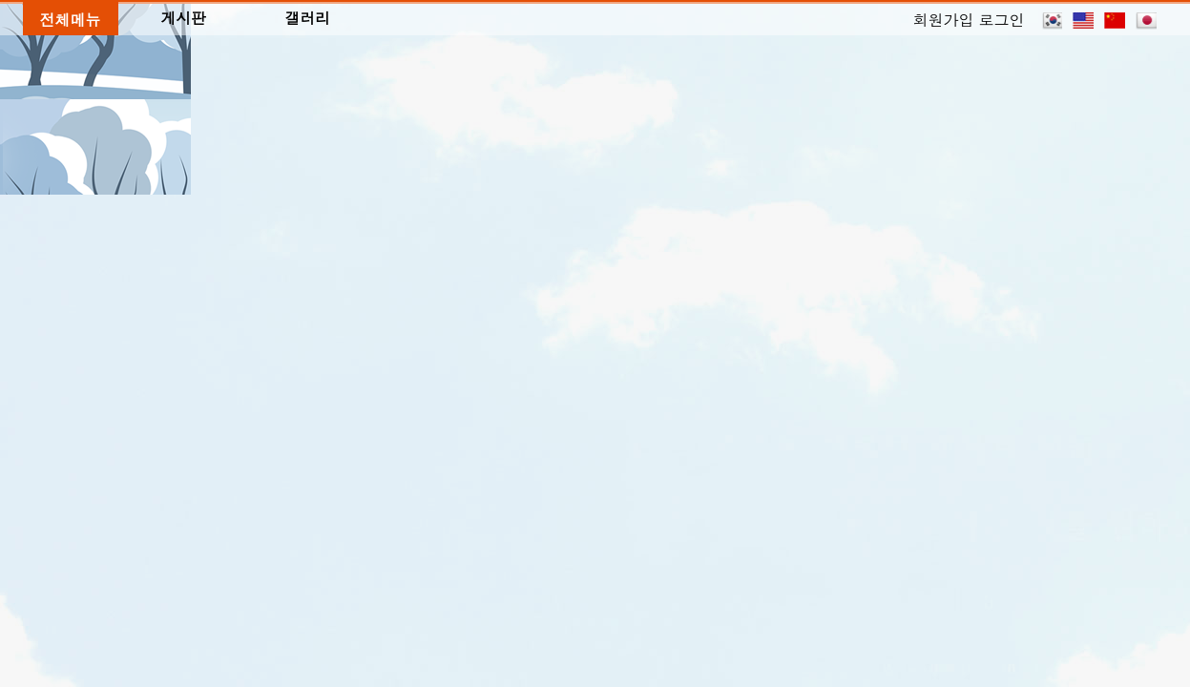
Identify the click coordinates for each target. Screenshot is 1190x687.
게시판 (183, 17)
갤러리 (307, 17)
